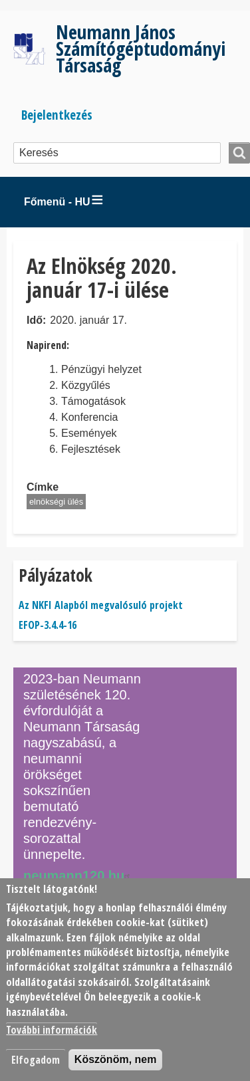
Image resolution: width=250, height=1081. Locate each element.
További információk (51, 1029)
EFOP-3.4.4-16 (47, 625)
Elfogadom (35, 1059)
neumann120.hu (78, 875)
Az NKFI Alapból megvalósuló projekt (101, 605)
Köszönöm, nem (115, 1059)
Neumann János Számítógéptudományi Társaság (140, 48)
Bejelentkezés (56, 115)
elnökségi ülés (56, 502)
